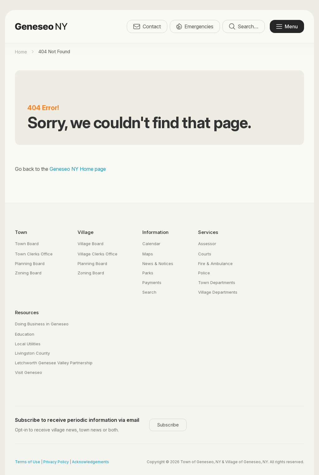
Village (85, 232)
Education (24, 334)
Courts (204, 253)
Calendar (151, 243)
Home (21, 51)
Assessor (207, 243)
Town (21, 232)
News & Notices (157, 263)
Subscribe (168, 425)
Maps (147, 253)
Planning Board (30, 263)
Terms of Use (27, 461)
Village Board (90, 243)
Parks (147, 272)
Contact (147, 26)
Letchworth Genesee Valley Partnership (54, 362)
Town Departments (216, 282)
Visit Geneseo (28, 372)
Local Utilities (27, 343)
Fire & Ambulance (215, 263)
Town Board (27, 243)
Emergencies (194, 26)
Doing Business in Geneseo (42, 323)
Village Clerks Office (97, 253)
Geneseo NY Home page (78, 169)
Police (204, 272)
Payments (151, 282)
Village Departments (217, 292)
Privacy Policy (56, 461)
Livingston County (32, 353)
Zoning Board (28, 272)
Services (208, 232)
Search (149, 292)
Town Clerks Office (34, 253)
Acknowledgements (90, 461)
